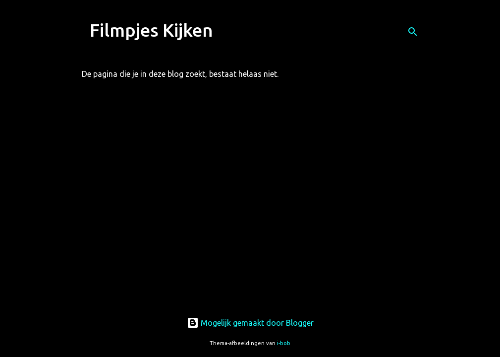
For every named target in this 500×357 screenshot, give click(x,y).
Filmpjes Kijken (151, 30)
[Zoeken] (413, 32)
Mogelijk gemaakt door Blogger (250, 322)
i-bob (283, 343)
